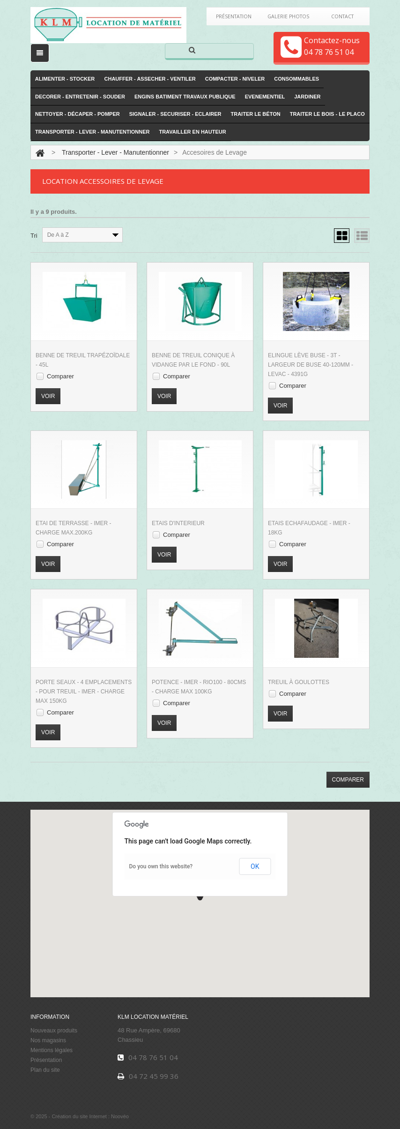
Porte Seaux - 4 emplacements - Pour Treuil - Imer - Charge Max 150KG (84, 691)
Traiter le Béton (256, 114)
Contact (342, 16)
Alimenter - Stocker (65, 79)
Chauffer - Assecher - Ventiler (150, 79)
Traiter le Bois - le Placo (327, 114)
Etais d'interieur (178, 523)
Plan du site (45, 1070)
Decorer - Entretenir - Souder (80, 96)
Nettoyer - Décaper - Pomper (77, 114)
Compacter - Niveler (235, 79)
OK (255, 866)
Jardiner (307, 96)
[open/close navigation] (39, 53)
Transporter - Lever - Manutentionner (92, 132)
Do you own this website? (161, 866)
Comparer (60, 376)
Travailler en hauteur (192, 132)
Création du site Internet (79, 1117)
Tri (33, 235)
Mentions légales (51, 1050)
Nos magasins (48, 1040)
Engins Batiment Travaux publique (185, 96)
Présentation (234, 16)
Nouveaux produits (53, 1030)
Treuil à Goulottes (298, 682)
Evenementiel (265, 96)
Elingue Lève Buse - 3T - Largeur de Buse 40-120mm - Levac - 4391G (310, 364)
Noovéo (120, 1117)
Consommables (296, 79)
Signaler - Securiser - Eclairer (175, 114)
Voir (48, 396)
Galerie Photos (288, 16)
